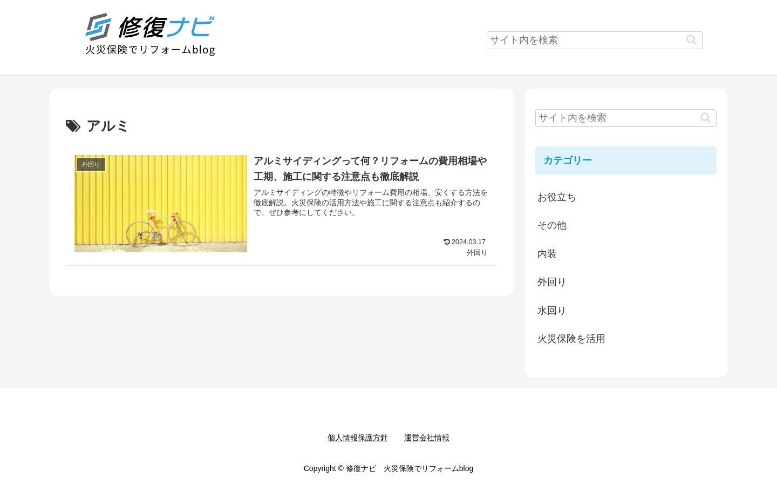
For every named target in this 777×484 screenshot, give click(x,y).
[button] (691, 39)
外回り (552, 282)
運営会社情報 (426, 437)
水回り (552, 310)
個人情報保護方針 (358, 437)
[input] (595, 40)
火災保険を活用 (571, 338)
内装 (547, 253)
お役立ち (556, 197)
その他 (552, 225)
